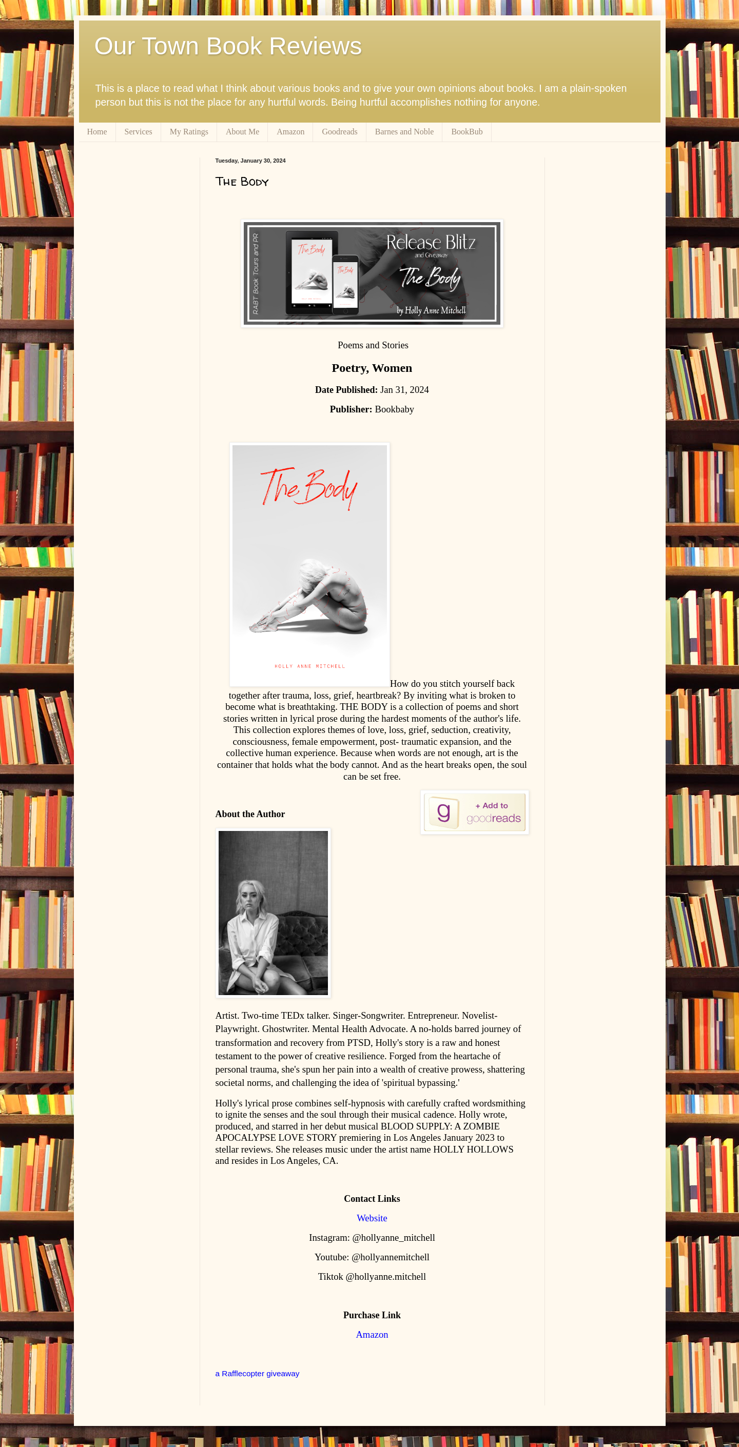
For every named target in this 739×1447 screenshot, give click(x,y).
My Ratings (189, 131)
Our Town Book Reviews (228, 46)
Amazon (290, 131)
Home (97, 131)
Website (372, 1218)
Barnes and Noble (404, 131)
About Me (242, 131)
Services (138, 131)
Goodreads (339, 131)
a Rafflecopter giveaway (258, 1373)
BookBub (466, 131)
